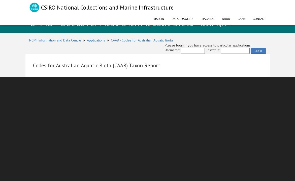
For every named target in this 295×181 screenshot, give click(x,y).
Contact (259, 18)
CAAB (241, 18)
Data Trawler (182, 18)
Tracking (207, 18)
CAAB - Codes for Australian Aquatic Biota (142, 40)
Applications (96, 40)
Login (258, 51)
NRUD (226, 18)
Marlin (159, 18)
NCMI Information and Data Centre (55, 40)
